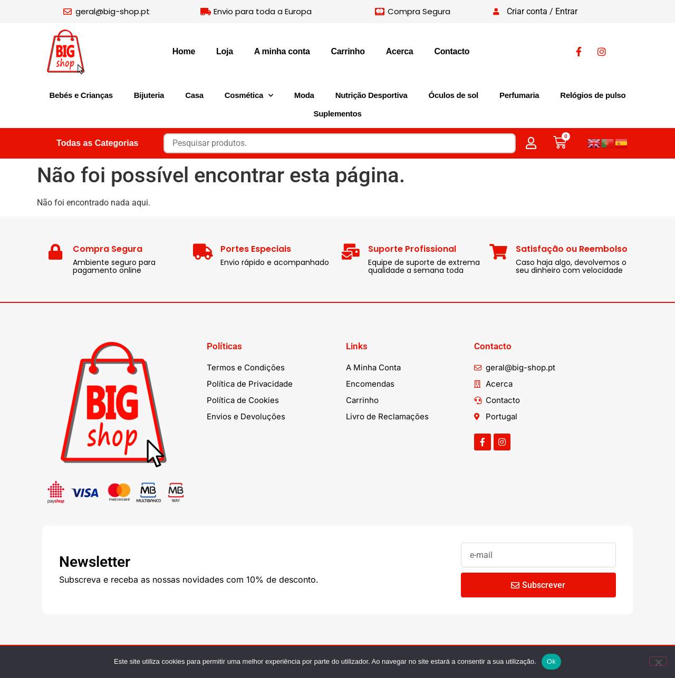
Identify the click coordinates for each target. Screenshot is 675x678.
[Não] (658, 661)
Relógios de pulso (592, 95)
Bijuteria (149, 95)
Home (183, 51)
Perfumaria (519, 95)
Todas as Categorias (97, 143)
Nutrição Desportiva (371, 95)
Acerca (399, 51)
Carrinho (348, 51)
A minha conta (282, 51)
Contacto (451, 51)
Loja (224, 51)
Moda (304, 95)
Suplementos (338, 113)
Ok (551, 661)
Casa (194, 95)
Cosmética (249, 95)
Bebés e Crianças (81, 95)
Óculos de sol (453, 95)
